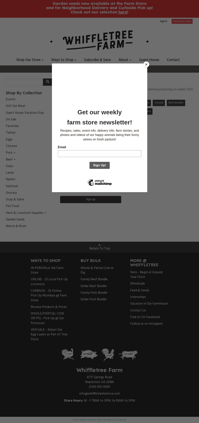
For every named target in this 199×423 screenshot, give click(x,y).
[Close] (146, 64)
